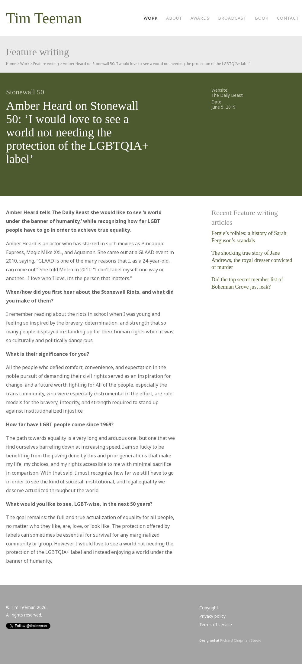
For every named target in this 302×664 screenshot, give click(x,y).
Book (261, 18)
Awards (200, 18)
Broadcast (232, 18)
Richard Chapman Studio (240, 640)
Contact (288, 18)
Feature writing (46, 63)
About (174, 18)
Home (11, 63)
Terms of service (215, 624)
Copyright (208, 607)
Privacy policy (212, 616)
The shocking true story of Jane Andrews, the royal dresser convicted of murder (251, 260)
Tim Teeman (44, 18)
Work (151, 18)
